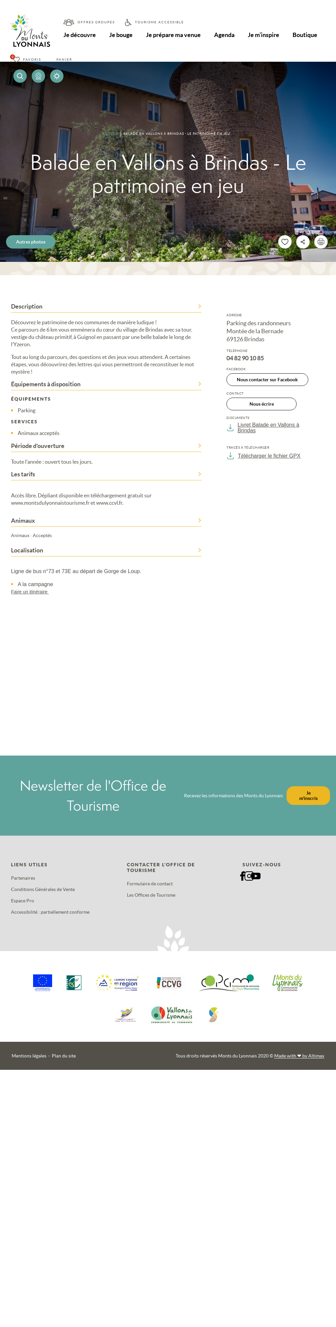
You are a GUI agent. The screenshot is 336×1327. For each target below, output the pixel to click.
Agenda (224, 34)
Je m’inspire (264, 34)
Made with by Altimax (299, 1055)
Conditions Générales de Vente (43, 889)
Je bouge (121, 34)
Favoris (32, 59)
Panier (64, 59)
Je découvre (79, 34)
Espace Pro (22, 900)
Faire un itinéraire (33, 591)
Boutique (305, 34)
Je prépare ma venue (173, 34)
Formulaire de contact (150, 883)
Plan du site (64, 1055)
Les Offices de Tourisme (151, 895)
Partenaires (23, 878)
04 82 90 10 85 (245, 358)
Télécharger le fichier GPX (263, 456)
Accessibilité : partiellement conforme (50, 912)
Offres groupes (96, 22)
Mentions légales (29, 1055)
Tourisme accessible (159, 22)
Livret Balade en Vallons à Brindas (262, 427)
